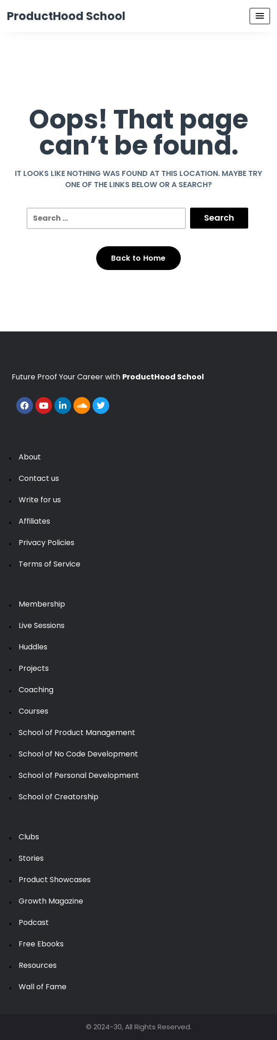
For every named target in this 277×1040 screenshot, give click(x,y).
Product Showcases (55, 879)
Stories (31, 858)
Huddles (33, 647)
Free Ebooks (41, 944)
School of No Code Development (78, 754)
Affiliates (34, 521)
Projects (34, 668)
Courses (33, 711)
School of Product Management (77, 732)
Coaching (36, 689)
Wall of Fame (42, 986)
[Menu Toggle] (260, 16)
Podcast (34, 922)
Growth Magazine (51, 901)
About (30, 457)
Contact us (39, 478)
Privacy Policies (46, 542)
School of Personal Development (79, 775)
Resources (38, 965)
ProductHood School (66, 16)
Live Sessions (42, 625)
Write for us (40, 499)
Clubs (29, 836)
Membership (42, 604)
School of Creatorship (59, 796)
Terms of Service (49, 564)
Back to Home (138, 258)
